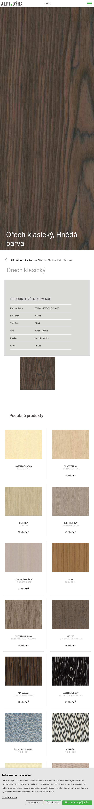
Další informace (9, 797)
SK (49, 3)
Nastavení (34, 802)
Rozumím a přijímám (77, 802)
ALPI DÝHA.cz (17, 260)
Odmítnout (53, 802)
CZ (45, 3)
